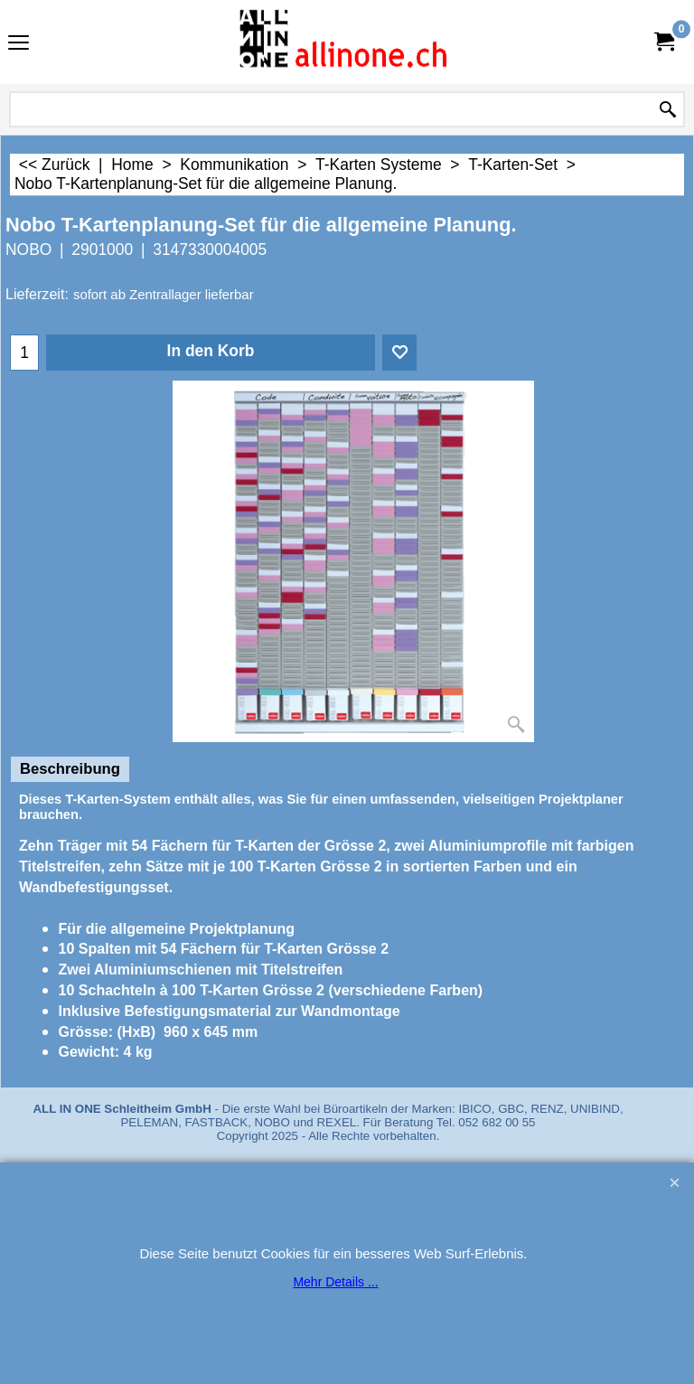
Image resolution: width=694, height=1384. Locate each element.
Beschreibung (70, 768)
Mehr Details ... (335, 1282)
